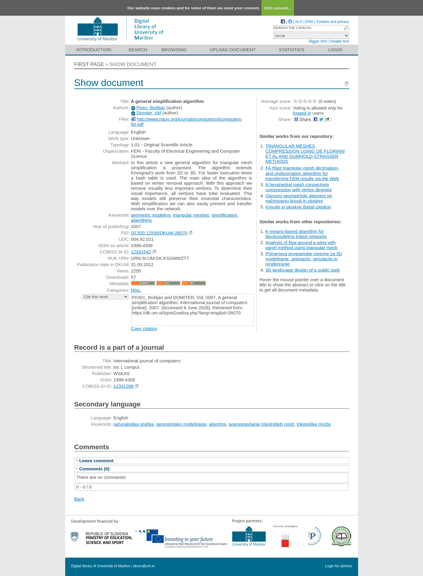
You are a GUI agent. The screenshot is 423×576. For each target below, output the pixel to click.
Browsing (174, 49)
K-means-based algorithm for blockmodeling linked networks (296, 234)
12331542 (141, 251)
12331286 (124, 386)
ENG (309, 22)
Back (79, 498)
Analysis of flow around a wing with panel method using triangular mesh (301, 245)
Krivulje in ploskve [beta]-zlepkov (298, 206)
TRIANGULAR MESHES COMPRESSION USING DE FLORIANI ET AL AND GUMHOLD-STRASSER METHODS (305, 153)
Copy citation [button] (144, 328)
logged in (302, 113)
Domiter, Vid (148, 112)
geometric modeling (151, 215)
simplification (224, 215)
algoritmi (217, 424)
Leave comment (96, 460)
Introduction (93, 49)
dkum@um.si (143, 566)
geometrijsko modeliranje (181, 424)
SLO (299, 22)
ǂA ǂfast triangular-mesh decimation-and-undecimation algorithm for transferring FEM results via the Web (302, 173)
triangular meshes (191, 215)
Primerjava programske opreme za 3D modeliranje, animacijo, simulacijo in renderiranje (303, 258)
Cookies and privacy (332, 22)
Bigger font (318, 41)
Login (335, 49)
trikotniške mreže (314, 424)
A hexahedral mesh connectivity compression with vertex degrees (298, 187)
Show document (132, 64)
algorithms (141, 220)
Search (137, 49)
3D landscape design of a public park (302, 269)
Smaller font (339, 41)
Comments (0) (94, 468)
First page (89, 64)
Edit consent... (277, 8)
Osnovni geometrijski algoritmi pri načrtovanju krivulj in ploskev (298, 198)
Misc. (136, 290)
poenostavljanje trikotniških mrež (261, 424)
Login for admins (338, 566)
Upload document (233, 49)
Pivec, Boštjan (150, 107)
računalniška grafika (134, 424)
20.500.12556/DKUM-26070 (159, 232)
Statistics (291, 49)
